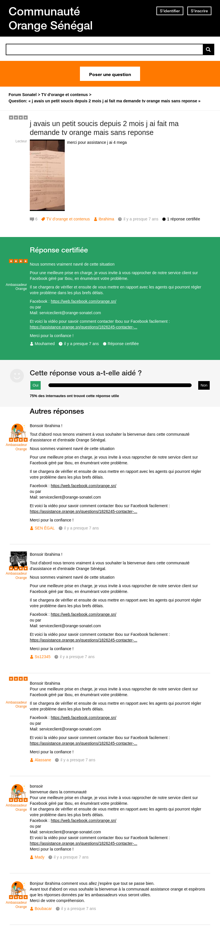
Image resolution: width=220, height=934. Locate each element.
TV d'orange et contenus (68, 219)
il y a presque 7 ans (81, 343)
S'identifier (170, 10)
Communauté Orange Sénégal (51, 18)
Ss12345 (42, 656)
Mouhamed (45, 343)
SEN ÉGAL (45, 528)
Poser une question (110, 73)
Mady (39, 857)
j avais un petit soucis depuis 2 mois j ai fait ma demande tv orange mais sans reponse (104, 128)
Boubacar (43, 908)
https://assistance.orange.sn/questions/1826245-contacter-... (83, 327)
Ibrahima (106, 219)
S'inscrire (199, 10)
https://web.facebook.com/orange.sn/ (83, 301)
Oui (35, 385)
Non (204, 385)
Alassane (43, 760)
